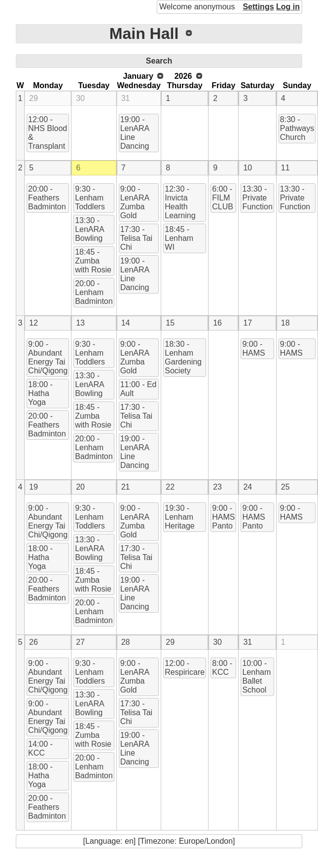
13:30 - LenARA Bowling (90, 229)
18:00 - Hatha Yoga (40, 393)
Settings (258, 6)
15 (170, 323)
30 (80, 98)
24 (247, 487)
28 (125, 642)
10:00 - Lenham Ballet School (256, 676)
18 (285, 323)
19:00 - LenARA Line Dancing (135, 132)
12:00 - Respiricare (185, 667)
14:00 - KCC (40, 748)
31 (125, 98)
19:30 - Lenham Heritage (179, 517)
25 (285, 487)
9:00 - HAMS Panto (223, 517)
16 (217, 323)
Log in (288, 6)
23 (217, 487)
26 (33, 642)
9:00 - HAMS (253, 348)
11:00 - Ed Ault (138, 388)
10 (247, 168)
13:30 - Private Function (257, 198)
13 (80, 323)
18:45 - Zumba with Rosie (93, 261)
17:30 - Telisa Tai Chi (136, 238)
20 (80, 487)
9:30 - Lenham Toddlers (90, 198)
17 (247, 323)
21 (125, 487)
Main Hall (143, 33)
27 (80, 642)
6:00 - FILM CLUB (222, 198)
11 (285, 168)
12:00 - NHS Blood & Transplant (47, 132)
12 (33, 323)
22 (170, 487)
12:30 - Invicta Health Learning (180, 202)
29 (33, 98)
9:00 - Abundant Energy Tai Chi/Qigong (48, 357)
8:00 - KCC (222, 667)
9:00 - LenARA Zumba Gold (135, 202)
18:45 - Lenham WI (179, 238)
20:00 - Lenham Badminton (94, 292)
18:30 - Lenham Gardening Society (183, 357)
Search (159, 61)
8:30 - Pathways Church (297, 128)
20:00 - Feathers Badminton (47, 198)
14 (125, 323)
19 (33, 487)
